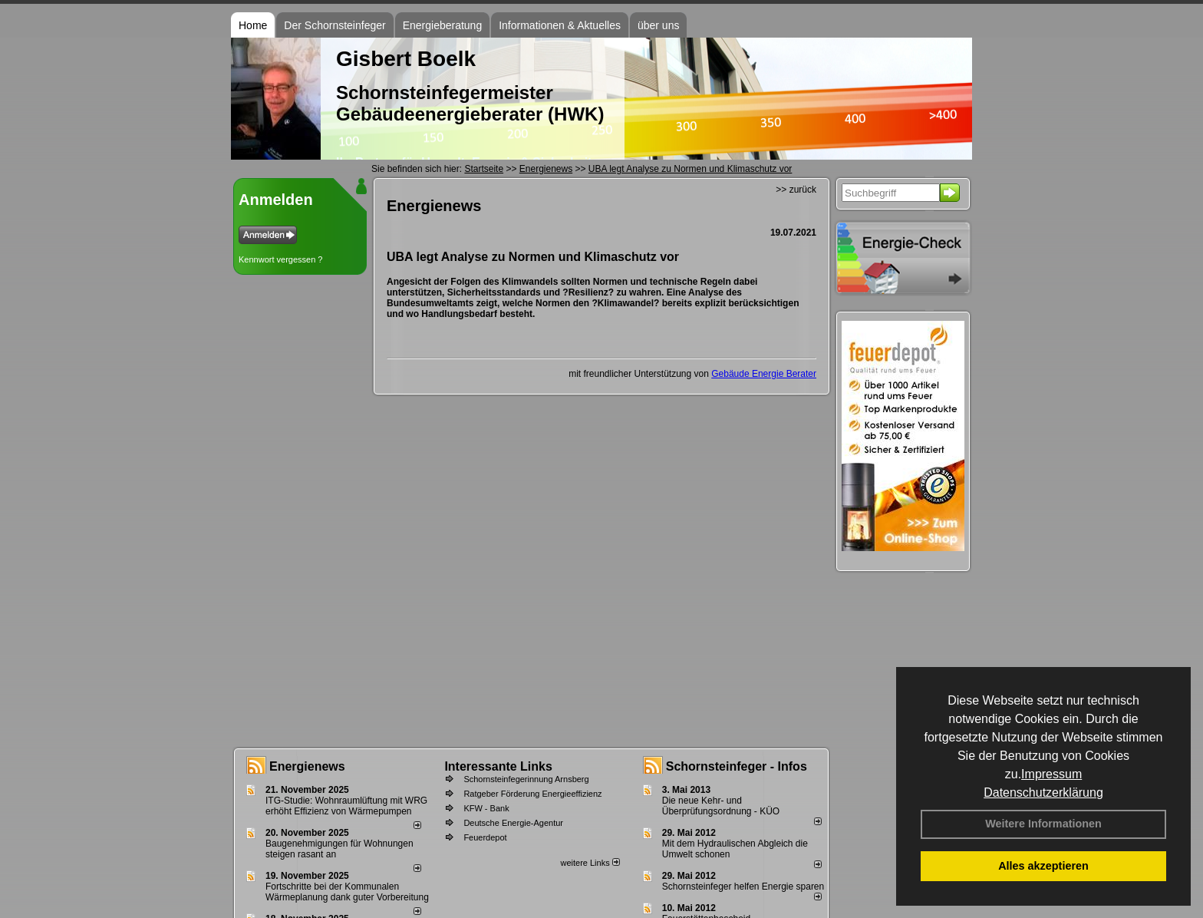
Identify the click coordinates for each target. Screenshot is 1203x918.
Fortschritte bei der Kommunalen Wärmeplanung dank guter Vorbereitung (347, 892)
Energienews (307, 766)
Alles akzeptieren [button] (1043, 866)
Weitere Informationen (1043, 823)
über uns (658, 25)
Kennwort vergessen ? (280, 259)
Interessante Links (498, 766)
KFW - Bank (486, 808)
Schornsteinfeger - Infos (736, 766)
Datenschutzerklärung (1043, 792)
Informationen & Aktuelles (560, 25)
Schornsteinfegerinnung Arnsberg (525, 779)
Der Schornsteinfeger (334, 25)
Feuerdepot (484, 837)
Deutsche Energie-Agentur (513, 822)
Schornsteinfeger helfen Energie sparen (743, 886)
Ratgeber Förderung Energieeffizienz (532, 793)
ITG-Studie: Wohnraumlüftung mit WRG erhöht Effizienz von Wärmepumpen (346, 806)
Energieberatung (443, 25)
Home (253, 25)
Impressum (1051, 774)
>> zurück (796, 189)
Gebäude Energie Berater (763, 373)
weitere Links (589, 862)
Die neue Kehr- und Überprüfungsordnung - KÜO (720, 806)
